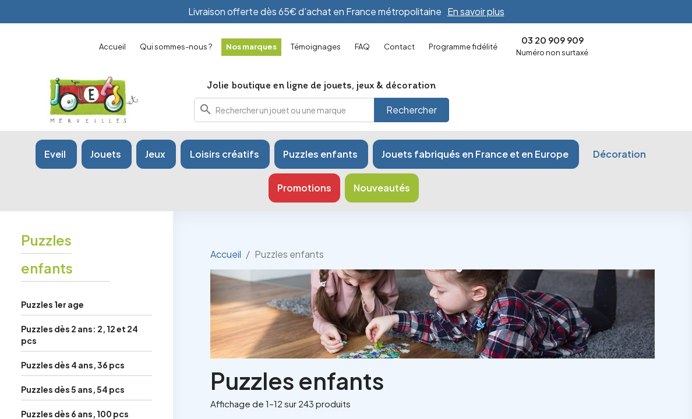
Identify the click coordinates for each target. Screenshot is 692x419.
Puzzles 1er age (52, 304)
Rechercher (411, 110)
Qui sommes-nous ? (176, 46)
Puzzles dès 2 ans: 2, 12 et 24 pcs (79, 335)
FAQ (362, 46)
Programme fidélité (463, 46)
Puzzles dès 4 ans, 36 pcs (73, 365)
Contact (399, 46)
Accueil (112, 46)
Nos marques (251, 46)
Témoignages (316, 46)
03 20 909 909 (552, 39)
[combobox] (321, 110)
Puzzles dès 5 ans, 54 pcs (73, 389)
